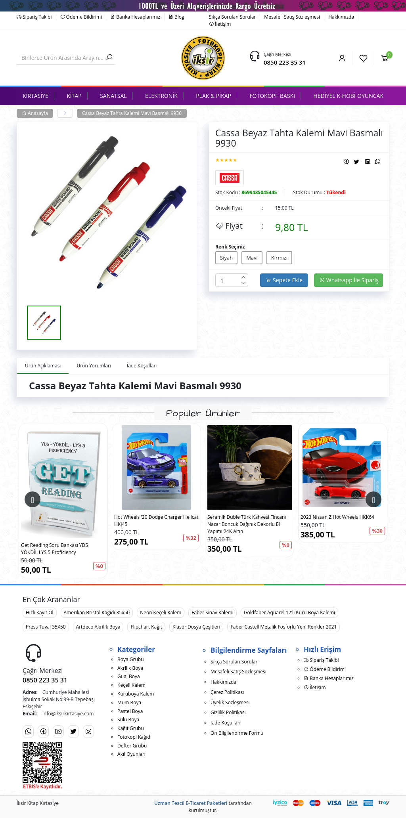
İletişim (220, 24)
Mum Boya (129, 702)
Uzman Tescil (169, 803)
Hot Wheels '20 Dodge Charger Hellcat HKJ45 (156, 520)
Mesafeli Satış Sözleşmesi (292, 16)
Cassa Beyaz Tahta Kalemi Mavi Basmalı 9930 (132, 113)
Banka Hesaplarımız (135, 16)
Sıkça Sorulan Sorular (232, 16)
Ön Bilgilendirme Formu (237, 733)
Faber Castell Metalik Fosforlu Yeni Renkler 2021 (283, 626)
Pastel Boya (130, 711)
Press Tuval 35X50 (46, 626)
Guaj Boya (128, 676)
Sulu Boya (128, 719)
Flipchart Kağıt (146, 626)
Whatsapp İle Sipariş (349, 280)
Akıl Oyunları (131, 754)
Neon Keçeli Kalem (160, 612)
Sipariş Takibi (34, 16)
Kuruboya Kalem (135, 693)
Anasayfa (35, 113)
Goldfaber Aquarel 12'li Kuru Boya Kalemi (289, 612)
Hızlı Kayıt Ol (40, 612)
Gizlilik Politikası (228, 712)
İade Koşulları (226, 722)
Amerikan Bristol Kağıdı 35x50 (97, 612)
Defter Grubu (132, 745)
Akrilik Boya (130, 668)
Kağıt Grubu (130, 728)
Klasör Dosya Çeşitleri (196, 626)
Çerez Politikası (227, 692)
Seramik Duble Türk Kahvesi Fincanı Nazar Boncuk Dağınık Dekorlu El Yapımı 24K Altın (246, 524)
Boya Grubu (130, 659)
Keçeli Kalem (131, 685)
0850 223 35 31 (285, 62)
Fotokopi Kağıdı (134, 737)
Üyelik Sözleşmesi (230, 702)
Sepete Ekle (284, 280)
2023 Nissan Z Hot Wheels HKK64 (337, 517)
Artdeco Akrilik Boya (98, 626)
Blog (176, 16)
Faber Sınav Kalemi (213, 612)
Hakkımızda (341, 16)
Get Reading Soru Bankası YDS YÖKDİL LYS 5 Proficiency (54, 549)
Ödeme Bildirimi (81, 16)
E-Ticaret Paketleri (206, 803)
